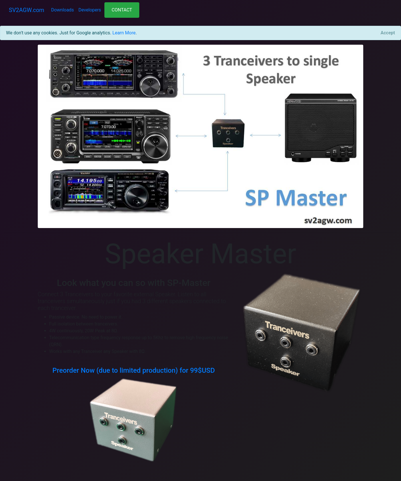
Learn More (124, 33)
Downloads (62, 10)
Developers (89, 10)
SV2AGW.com (26, 10)
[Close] (388, 33)
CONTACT (121, 10)
